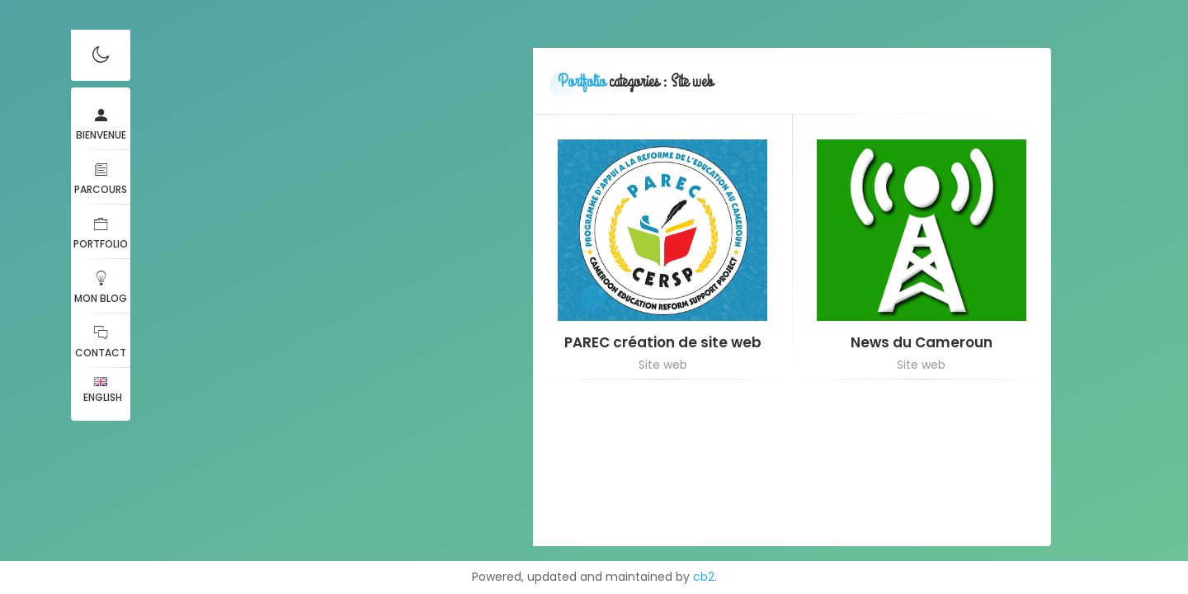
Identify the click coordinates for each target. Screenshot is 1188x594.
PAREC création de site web (662, 342)
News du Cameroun (921, 342)
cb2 (703, 576)
